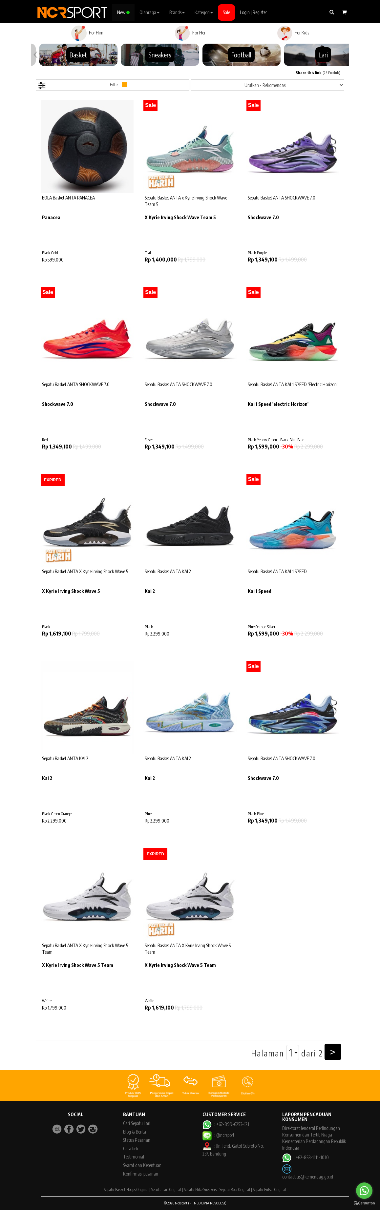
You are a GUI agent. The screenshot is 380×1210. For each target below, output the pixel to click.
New (123, 12)
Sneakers (159, 55)
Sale (226, 12)
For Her (189, 33)
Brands (177, 12)
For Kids (293, 33)
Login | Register (253, 12)
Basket (78, 55)
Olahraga (149, 12)
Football (241, 55)
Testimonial (133, 1156)
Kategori (204, 12)
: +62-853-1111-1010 (305, 1157)
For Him (87, 33)
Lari (323, 55)
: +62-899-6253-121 (225, 1124)
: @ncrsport (218, 1135)
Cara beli (130, 1148)
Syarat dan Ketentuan (142, 1165)
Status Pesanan (136, 1140)
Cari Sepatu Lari (136, 1123)
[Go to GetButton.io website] (364, 1203)
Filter (82, 85)
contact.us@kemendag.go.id (307, 1176)
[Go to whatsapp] (364, 1190)
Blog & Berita (134, 1132)
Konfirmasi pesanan (140, 1174)
